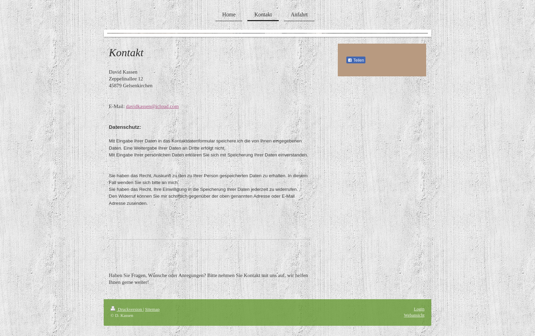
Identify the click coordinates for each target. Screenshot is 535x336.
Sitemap (152, 309)
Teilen (356, 60)
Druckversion (127, 309)
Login (419, 308)
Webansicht (414, 315)
